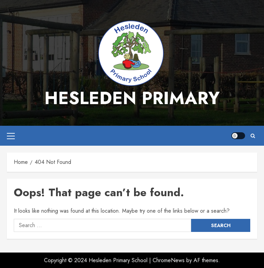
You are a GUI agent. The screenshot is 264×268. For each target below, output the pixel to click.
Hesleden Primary (132, 98)
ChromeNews (169, 260)
